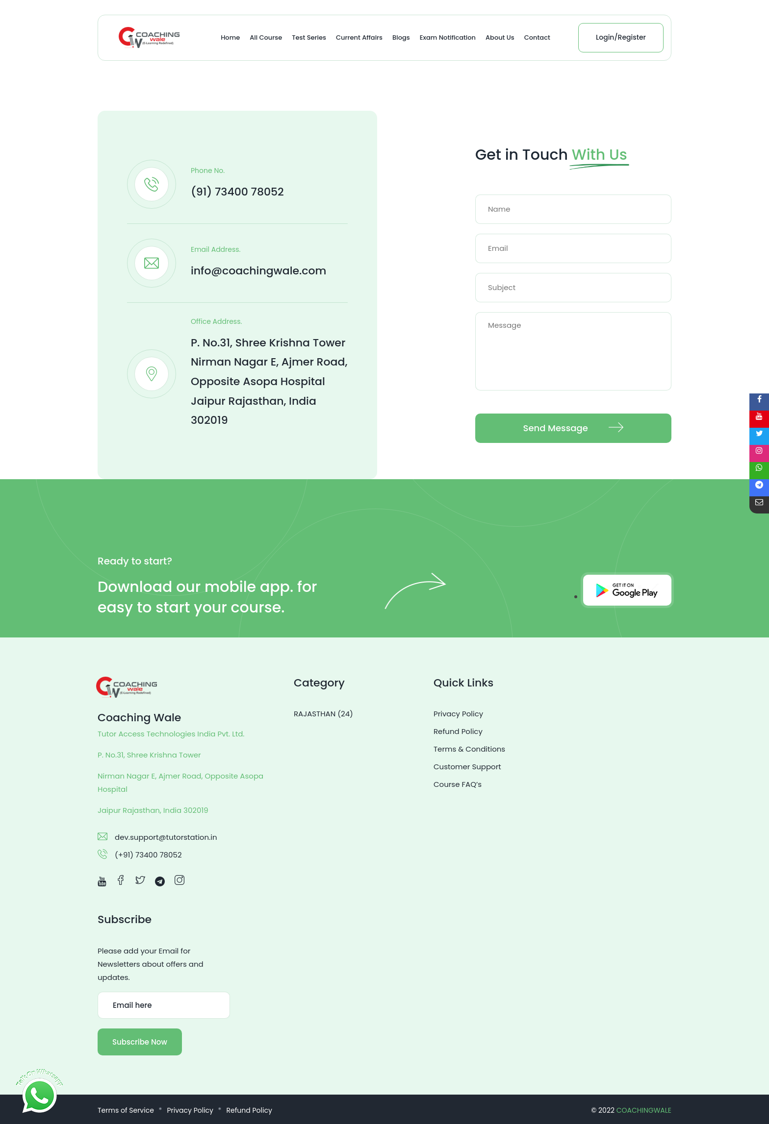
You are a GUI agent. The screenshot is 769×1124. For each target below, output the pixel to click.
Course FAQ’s (458, 784)
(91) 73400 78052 (237, 191)
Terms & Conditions (469, 749)
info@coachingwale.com (258, 270)
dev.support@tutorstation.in (166, 837)
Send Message (573, 428)
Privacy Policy (458, 714)
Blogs (401, 37)
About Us (500, 37)
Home (230, 37)
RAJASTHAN (323, 714)
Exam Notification (448, 37)
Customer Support (467, 766)
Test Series (309, 37)
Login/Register (621, 37)
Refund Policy (458, 731)
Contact (537, 37)
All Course (266, 37)
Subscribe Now (139, 1042)
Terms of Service (126, 1110)
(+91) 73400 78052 (148, 855)
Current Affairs (359, 37)
